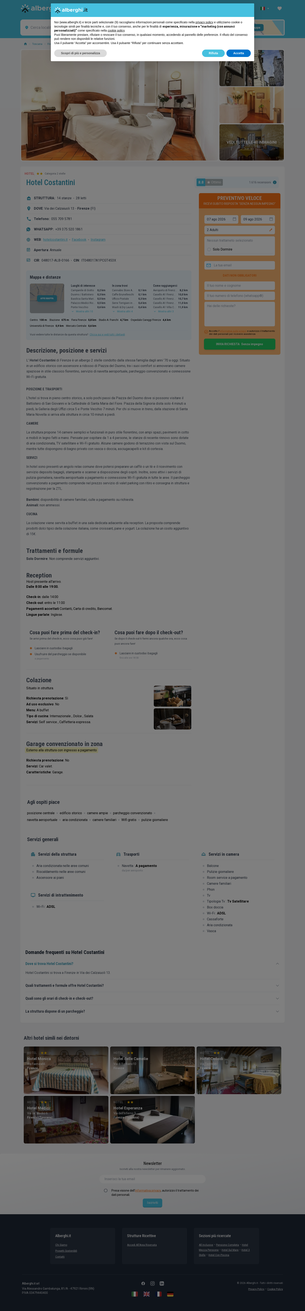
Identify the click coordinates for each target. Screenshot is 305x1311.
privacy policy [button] (204, 22)
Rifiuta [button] (213, 53)
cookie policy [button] (116, 30)
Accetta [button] (238, 53)
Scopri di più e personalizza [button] (80, 53)
